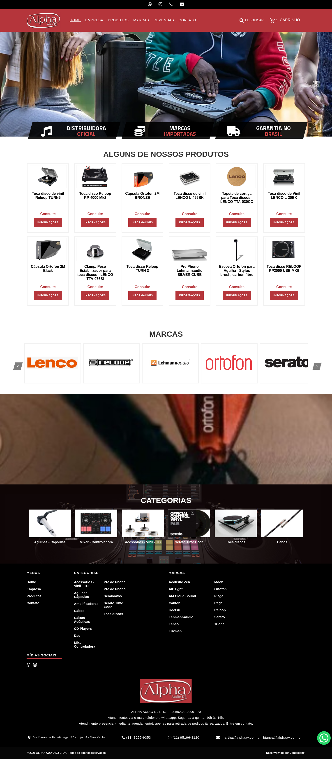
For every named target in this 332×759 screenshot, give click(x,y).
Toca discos (113, 614)
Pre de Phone (114, 582)
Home (31, 582)
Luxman (175, 631)
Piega (218, 596)
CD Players (83, 628)
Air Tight (175, 589)
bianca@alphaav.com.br (282, 737)
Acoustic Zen (179, 582)
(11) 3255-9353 (138, 737)
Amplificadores (86, 604)
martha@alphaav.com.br (241, 737)
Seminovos (113, 596)
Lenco (174, 624)
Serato (219, 617)
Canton (174, 603)
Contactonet (297, 752)
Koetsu (174, 610)
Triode (219, 624)
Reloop (220, 610)
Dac (77, 635)
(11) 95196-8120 (186, 737)
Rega (218, 603)
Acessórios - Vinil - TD (84, 584)
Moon (218, 582)
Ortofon (220, 589)
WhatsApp (324, 738)
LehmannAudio (181, 617)
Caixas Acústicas (82, 619)
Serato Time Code (113, 605)
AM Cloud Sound (182, 596)
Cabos (79, 611)
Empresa (34, 589)
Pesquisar (252, 20)
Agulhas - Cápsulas (81, 595)
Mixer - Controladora (84, 644)
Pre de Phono (115, 589)
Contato (33, 603)
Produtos (34, 596)
